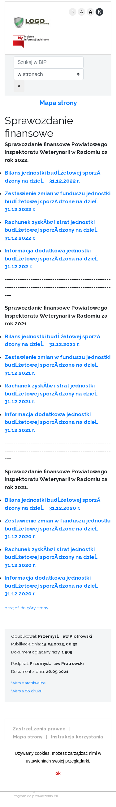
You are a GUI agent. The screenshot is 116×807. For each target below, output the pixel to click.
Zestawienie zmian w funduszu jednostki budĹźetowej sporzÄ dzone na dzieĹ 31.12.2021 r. (57, 365)
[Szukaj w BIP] (49, 62)
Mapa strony (58, 103)
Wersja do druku (26, 690)
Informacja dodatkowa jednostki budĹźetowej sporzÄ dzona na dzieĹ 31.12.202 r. (53, 258)
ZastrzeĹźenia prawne (39, 729)
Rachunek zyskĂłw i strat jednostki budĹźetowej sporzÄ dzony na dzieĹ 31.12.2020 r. (53, 557)
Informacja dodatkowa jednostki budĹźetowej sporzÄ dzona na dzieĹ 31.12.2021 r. (53, 422)
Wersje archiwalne (28, 682)
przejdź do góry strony (26, 607)
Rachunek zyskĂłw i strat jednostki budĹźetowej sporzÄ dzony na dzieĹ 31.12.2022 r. (53, 230)
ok (57, 773)
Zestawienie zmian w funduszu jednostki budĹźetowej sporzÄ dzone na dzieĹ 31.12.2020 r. (57, 528)
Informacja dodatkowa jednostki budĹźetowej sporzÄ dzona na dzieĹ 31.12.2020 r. (53, 586)
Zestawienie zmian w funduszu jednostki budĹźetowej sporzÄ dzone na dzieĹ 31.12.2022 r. (57, 201)
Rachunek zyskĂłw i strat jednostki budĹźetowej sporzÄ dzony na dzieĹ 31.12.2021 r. (53, 393)
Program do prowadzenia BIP (35, 796)
